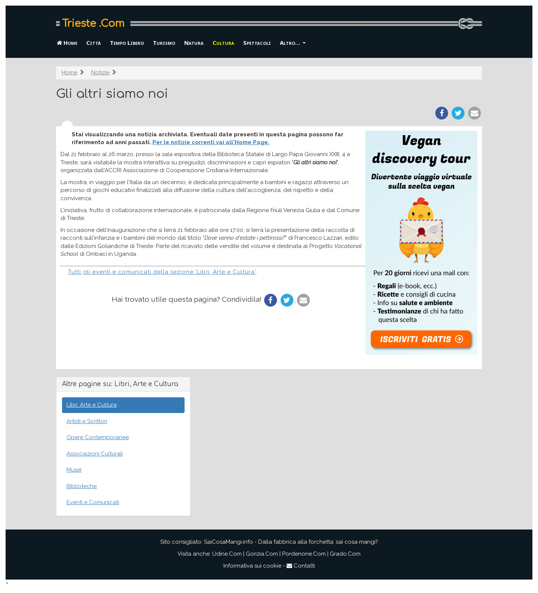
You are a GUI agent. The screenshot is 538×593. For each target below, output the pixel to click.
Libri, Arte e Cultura (92, 404)
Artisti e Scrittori (87, 421)
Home (67, 42)
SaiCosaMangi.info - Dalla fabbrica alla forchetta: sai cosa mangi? (291, 541)
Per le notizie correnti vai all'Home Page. (210, 142)
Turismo (164, 42)
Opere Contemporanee (98, 437)
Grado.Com (345, 553)
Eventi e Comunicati (93, 502)
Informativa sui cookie (252, 565)
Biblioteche (82, 486)
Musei (74, 469)
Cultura (223, 42)
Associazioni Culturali (95, 453)
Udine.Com (227, 553)
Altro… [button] (293, 42)
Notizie (100, 72)
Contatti (301, 565)
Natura (194, 42)
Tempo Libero (127, 42)
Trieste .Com (93, 23)
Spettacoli (257, 42)
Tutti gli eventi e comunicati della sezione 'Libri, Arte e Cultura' (162, 271)
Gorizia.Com (262, 553)
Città (93, 42)
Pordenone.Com (304, 553)
